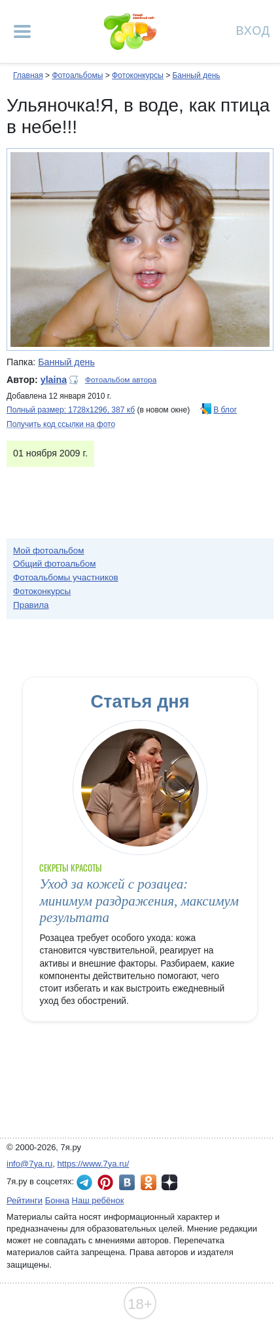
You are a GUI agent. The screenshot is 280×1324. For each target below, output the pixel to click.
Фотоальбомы (77, 75)
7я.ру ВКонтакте (127, 1182)
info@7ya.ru (29, 1164)
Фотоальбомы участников (65, 577)
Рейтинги (25, 1200)
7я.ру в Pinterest (105, 1182)
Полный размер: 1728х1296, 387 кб (71, 409)
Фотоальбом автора (120, 379)
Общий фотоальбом (54, 564)
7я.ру (169, 1182)
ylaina (54, 379)
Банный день (196, 75)
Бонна (57, 1200)
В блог (225, 409)
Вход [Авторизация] (253, 29)
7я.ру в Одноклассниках (148, 1182)
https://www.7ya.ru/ (94, 1164)
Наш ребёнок (98, 1200)
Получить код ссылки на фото (61, 424)
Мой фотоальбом (48, 550)
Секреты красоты (70, 868)
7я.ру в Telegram (84, 1182)
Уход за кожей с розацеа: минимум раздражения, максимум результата (138, 900)
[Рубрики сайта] (22, 31)
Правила (31, 605)
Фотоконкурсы (138, 75)
